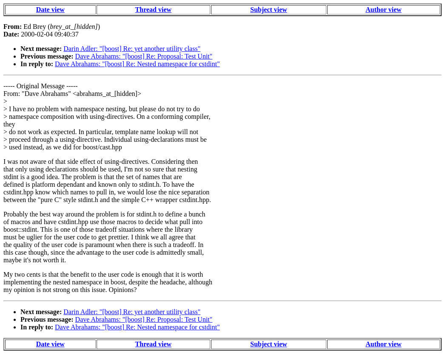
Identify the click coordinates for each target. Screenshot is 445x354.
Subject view (268, 9)
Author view (383, 9)
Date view (50, 9)
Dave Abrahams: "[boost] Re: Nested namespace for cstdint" (137, 63)
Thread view (153, 9)
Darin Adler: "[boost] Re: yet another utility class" (131, 48)
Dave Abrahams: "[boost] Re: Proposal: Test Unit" (144, 56)
